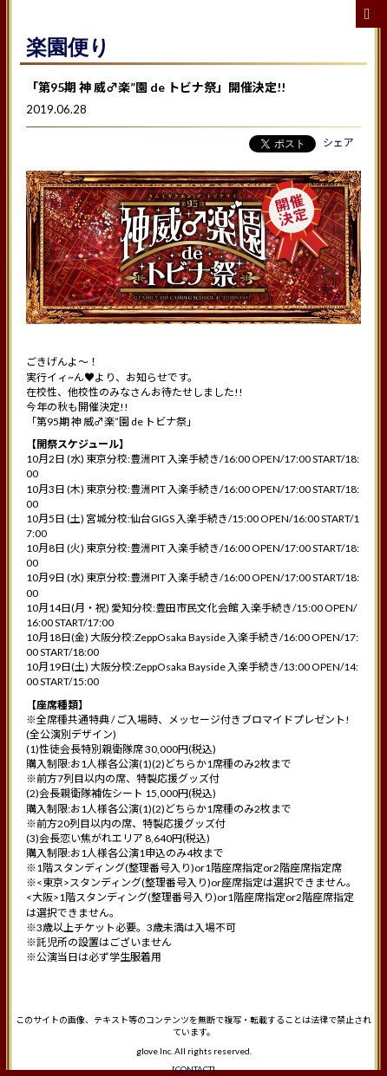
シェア (338, 142)
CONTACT (194, 1069)
